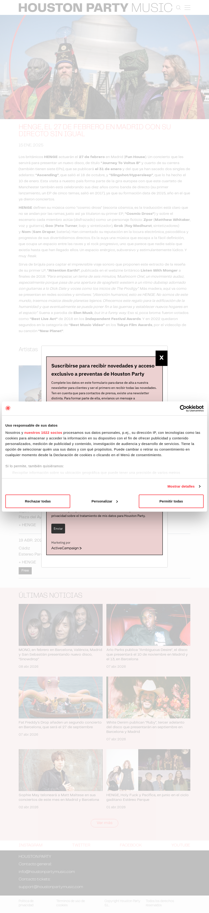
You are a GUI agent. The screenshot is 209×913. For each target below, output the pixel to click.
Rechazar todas (38, 501)
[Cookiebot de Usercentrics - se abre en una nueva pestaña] (183, 408)
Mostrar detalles (181, 486)
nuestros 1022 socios (43, 433)
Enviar (58, 528)
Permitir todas (171, 501)
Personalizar (104, 501)
